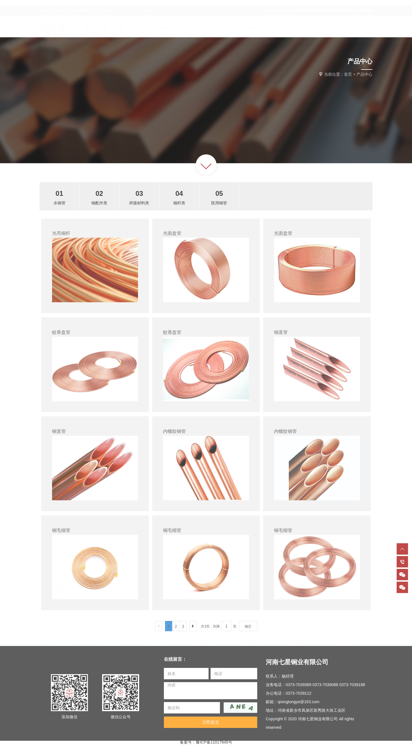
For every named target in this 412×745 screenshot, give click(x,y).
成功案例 (204, 641)
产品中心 (364, 74)
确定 (248, 629)
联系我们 (345, 641)
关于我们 (157, 641)
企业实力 (298, 641)
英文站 (133, 5)
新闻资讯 (251, 641)
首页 (348, 74)
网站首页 (63, 641)
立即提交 (210, 724)
